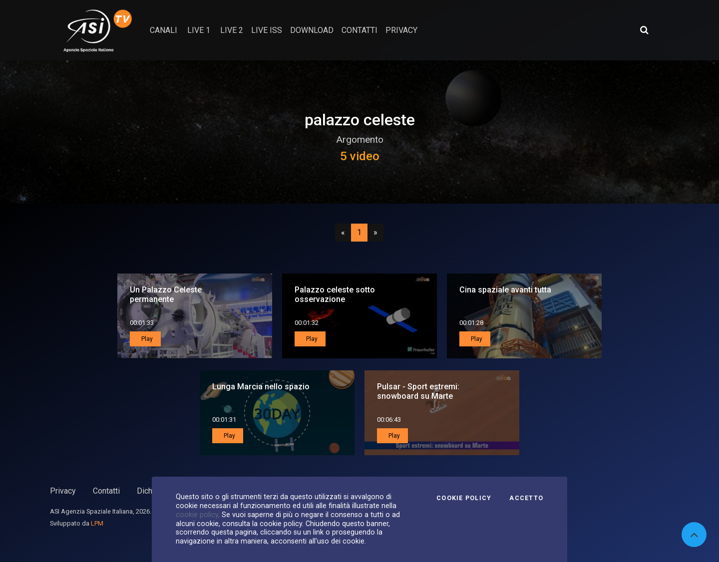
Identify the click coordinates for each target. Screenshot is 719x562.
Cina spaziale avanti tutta (505, 289)
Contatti (106, 491)
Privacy (63, 491)
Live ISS (266, 30)
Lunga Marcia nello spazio (261, 386)
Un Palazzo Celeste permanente (166, 294)
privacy (401, 30)
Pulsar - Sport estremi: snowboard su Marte (418, 391)
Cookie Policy (463, 498)
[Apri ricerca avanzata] (644, 29)
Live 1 (198, 30)
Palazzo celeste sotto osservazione (335, 294)
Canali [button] (163, 30)
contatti (359, 30)
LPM (97, 523)
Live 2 (231, 30)
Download (312, 30)
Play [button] (146, 338)
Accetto (526, 498)
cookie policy (197, 515)
